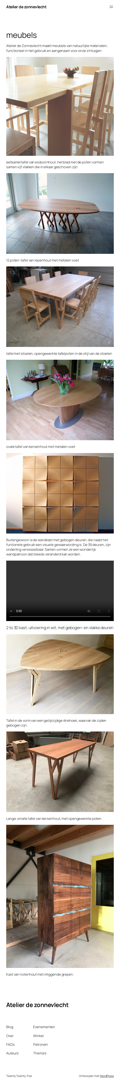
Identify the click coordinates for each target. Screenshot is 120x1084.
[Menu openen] (111, 6)
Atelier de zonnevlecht (26, 7)
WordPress (107, 1076)
